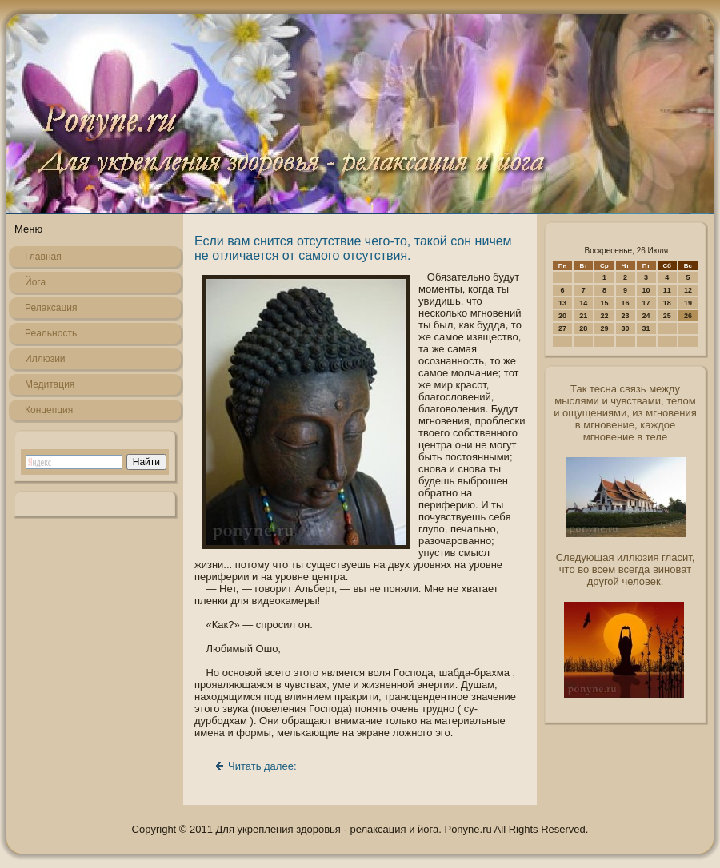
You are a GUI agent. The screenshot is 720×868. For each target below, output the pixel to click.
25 (667, 316)
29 (604, 328)
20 (562, 316)
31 (646, 328)
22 (604, 316)
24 (646, 316)
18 (667, 303)
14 (583, 303)
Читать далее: (262, 766)
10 (646, 290)
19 (688, 303)
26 (688, 316)
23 (626, 316)
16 (626, 303)
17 (646, 303)
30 (626, 328)
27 (562, 328)
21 (583, 316)
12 (688, 290)
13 (562, 303)
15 (604, 303)
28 (583, 328)
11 (667, 290)
